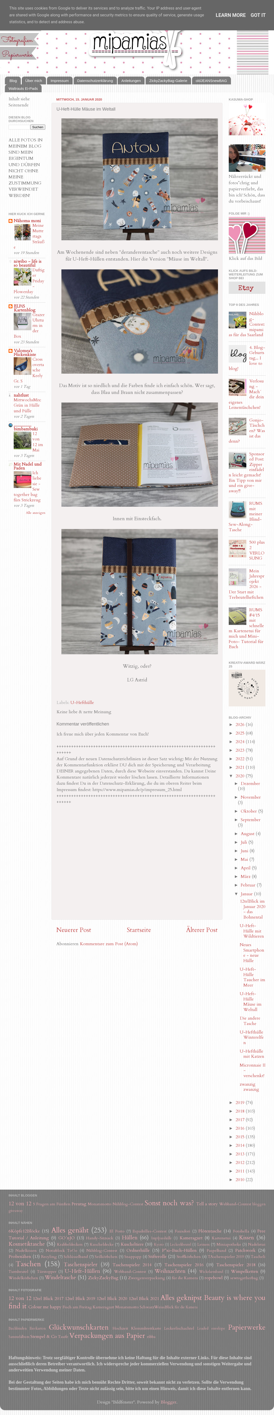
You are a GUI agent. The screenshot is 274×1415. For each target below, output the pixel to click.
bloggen (258, 1204)
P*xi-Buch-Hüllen (179, 1250)
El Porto (117, 1231)
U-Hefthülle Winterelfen (252, 1037)
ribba (151, 1336)
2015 (241, 1137)
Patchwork (245, 1250)
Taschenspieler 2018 (235, 1265)
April (246, 868)
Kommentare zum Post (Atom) (109, 944)
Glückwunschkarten (79, 1327)
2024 (241, 742)
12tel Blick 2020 (112, 1299)
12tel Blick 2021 (144, 1299)
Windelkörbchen (23, 1278)
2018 (241, 1111)
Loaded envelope (211, 1328)
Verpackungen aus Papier (107, 1335)
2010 (241, 1180)
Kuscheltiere (132, 1244)
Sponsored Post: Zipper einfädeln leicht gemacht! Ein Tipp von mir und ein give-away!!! (246, 472)
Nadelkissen (26, 1250)
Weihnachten (170, 1271)
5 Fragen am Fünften (52, 1204)
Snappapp (132, 1256)
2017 (241, 1120)
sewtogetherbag (244, 1278)
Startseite (139, 930)
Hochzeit (120, 1328)
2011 (241, 1171)
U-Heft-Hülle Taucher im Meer (252, 977)
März (246, 877)
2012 (241, 1163)
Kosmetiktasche (27, 1244)
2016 (241, 1128)
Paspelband (216, 1250)
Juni (245, 851)
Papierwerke (246, 1327)
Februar (249, 885)
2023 (241, 750)
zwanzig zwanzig (249, 1087)
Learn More (231, 15)
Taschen (28, 1264)
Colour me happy (44, 1307)
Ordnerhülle (138, 1250)
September (251, 820)
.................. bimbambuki (26, 427)
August (248, 834)
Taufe (63, 1336)
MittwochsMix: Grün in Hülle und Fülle (27, 405)
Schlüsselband (76, 1256)
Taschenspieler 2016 (183, 1265)
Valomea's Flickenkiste (25, 353)
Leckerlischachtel (179, 1328)
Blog (13, 81)
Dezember (250, 784)
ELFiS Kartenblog (24, 308)
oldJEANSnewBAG (211, 81)
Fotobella (241, 1231)
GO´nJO (66, 1238)
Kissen (246, 1237)
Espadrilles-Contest (150, 1231)
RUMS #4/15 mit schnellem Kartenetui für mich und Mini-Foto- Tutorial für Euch (246, 628)
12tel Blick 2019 (80, 1299)
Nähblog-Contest (128, 1204)
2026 (241, 725)
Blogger (168, 1402)
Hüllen (129, 1237)
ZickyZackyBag (103, 1278)
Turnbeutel (18, 1271)
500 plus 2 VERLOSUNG (257, 550)
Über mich (33, 81)
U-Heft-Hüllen (82, 1271)
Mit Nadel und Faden (28, 466)
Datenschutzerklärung (95, 81)
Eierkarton (38, 1328)
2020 (241, 776)
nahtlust (21, 395)
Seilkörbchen (106, 1256)
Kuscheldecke (102, 1244)
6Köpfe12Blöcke (24, 1231)
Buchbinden (18, 1328)
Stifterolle (157, 1257)
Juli (244, 842)
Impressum (60, 81)
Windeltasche (60, 1277)
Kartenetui (221, 1238)
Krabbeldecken (70, 1244)
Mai (245, 859)
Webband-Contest (235, 1204)
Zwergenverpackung (146, 1278)
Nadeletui (256, 1244)
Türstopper (46, 1271)
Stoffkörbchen (189, 1256)
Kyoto (159, 1244)
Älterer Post (202, 930)
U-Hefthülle (82, 703)
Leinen (203, 1244)
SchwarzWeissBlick (157, 1307)
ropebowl (214, 1278)
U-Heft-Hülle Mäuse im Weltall (251, 1002)
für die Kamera (185, 1278)
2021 (241, 767)
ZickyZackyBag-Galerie (168, 81)
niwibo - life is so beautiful (27, 263)
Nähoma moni (27, 221)
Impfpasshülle (161, 1238)
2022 (241, 759)
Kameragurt (191, 1238)
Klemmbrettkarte (146, 1328)
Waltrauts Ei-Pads (23, 88)
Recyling (49, 1256)
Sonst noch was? (169, 1203)
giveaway (16, 1210)
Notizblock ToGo (61, 1250)
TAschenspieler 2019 (226, 1256)
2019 (241, 1103)
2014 (241, 1145)
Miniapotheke (229, 1244)
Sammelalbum (19, 1336)
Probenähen (20, 1257)
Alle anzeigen (35, 513)
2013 (241, 1154)
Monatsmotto (99, 1204)
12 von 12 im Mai (38, 442)
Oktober (249, 811)
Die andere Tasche (250, 1021)
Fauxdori (182, 1231)
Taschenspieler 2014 (132, 1265)
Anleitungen (131, 81)
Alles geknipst (181, 1297)
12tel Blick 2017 (48, 1299)
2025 (241, 733)
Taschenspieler (80, 1264)
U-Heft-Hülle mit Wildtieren (252, 931)
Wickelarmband (211, 1271)
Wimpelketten (244, 1271)
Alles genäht (70, 1230)
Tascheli (258, 1256)
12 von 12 (20, 1203)
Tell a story (207, 1204)
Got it (258, 15)
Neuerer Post (73, 930)
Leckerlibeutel (180, 1244)
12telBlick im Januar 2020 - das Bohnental (252, 909)
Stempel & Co (43, 1337)
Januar (247, 894)
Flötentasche (210, 1231)
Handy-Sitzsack (99, 1238)
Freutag (79, 1204)
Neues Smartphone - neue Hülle (252, 953)
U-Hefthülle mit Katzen (252, 1054)
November (251, 797)
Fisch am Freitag (77, 1307)
